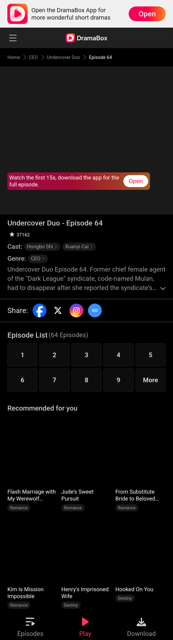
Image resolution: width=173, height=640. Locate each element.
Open (147, 13)
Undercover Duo (68, 57)
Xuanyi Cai (79, 246)
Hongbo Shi (42, 246)
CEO (36, 57)
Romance (19, 507)
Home (14, 57)
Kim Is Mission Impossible (25, 592)
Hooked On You (134, 589)
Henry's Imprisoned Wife (85, 592)
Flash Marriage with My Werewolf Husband (31, 495)
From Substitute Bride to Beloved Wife (135, 495)
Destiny (71, 605)
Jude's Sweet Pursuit (77, 495)
